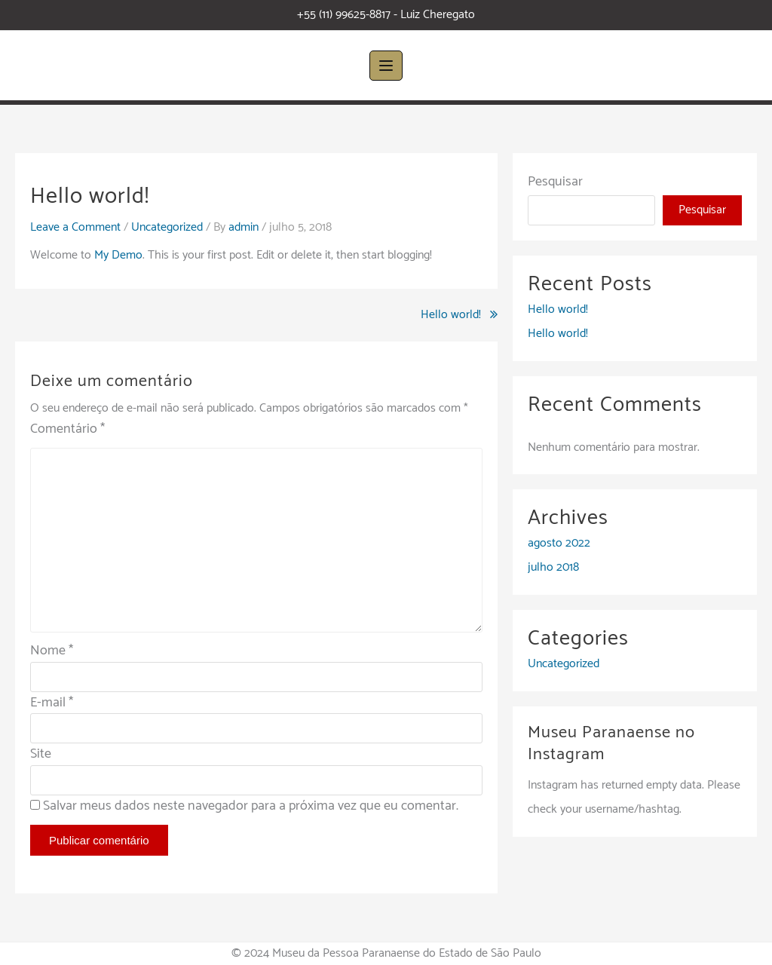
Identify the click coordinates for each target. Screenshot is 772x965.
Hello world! (451, 315)
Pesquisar (555, 181)
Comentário (67, 429)
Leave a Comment (75, 227)
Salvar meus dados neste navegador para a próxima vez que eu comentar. (250, 806)
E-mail (51, 702)
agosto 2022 (559, 543)
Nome (51, 650)
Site (40, 754)
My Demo (118, 255)
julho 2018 (553, 567)
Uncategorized (167, 227)
